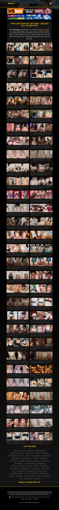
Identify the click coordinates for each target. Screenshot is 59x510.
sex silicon (37, 462)
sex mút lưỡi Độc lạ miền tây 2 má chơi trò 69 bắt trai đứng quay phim (40, 323)
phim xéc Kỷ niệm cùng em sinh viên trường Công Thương (41, 189)
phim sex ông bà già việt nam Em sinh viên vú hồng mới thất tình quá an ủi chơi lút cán (41, 403)
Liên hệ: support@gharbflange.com (29, 504)
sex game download (25, 470)
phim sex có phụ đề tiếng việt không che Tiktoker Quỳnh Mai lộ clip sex (41, 135)
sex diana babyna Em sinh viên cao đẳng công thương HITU (40, 242)
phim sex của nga (40, 465)
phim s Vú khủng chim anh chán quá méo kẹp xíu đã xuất (17, 148)
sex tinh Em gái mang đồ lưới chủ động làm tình (16, 336)
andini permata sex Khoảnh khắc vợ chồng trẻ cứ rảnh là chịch (17, 202)
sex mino (27, 457)
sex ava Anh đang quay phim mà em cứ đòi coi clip (41, 162)
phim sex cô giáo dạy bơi (17, 475)
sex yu (45, 472)
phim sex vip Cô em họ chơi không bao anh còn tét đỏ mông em (16, 377)
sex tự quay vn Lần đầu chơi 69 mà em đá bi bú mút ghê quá (16, 175)
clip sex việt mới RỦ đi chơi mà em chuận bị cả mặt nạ (40, 215)
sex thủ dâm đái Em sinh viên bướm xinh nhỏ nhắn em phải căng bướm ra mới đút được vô (41, 121)
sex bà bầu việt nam (36, 457)
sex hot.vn (36, 467)
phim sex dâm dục (18, 465)
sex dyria (38, 477)
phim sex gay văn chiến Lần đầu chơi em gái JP (41, 350)
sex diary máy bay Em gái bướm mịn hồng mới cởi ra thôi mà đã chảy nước (17, 430)
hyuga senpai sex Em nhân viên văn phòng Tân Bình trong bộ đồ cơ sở (40, 309)
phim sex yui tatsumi (26, 460)
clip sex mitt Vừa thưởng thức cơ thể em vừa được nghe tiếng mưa (17, 108)
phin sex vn (31, 452)
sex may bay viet (46, 477)
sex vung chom (13, 462)
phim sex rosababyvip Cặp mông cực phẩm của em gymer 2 (17, 269)
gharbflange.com (19, 498)
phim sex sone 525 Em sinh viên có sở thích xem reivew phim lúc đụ (40, 229)
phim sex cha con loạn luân (17, 455)
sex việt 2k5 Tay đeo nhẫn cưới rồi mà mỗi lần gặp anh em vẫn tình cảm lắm (17, 229)
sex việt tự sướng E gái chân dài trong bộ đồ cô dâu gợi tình (17, 309)
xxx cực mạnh (39, 472)
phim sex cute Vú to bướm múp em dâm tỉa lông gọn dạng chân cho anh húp (17, 296)
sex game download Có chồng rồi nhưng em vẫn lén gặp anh (16, 189)
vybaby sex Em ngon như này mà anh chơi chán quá (41, 377)
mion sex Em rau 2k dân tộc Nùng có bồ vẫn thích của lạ (41, 256)
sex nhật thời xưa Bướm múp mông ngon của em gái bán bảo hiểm (16, 81)
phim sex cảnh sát (44, 475)
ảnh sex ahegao (34, 475)
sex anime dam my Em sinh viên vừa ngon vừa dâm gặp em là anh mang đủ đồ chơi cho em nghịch (17, 242)
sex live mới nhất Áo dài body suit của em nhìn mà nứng (41, 269)
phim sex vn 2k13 (29, 455)
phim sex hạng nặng (29, 477)
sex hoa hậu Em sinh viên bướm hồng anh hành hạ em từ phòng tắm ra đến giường (17, 54)
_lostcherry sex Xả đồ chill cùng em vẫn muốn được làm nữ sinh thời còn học (41, 417)
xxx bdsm (37, 455)
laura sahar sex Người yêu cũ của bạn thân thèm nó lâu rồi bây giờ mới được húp (17, 162)
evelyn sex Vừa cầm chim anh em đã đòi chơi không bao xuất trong (41, 202)
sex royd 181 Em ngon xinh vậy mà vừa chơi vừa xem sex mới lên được (17, 323)
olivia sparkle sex (16, 460)
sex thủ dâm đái (11, 457)
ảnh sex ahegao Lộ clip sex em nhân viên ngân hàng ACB (41, 54)
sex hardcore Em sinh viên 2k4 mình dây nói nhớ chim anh (41, 390)
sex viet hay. (36, 460)
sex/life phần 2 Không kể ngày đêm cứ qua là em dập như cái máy (40, 175)
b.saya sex (11, 477)
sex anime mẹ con (46, 457)
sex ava (15, 452)
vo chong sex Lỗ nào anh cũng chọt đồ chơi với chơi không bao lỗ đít (40, 108)
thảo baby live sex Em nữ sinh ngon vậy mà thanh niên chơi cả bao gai (17, 390)
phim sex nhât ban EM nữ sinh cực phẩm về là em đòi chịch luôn (16, 444)
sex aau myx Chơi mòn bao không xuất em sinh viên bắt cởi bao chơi (40, 430)
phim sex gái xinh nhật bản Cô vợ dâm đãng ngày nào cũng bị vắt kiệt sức (17, 350)
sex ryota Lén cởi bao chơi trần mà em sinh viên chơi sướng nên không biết (41, 336)
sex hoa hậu (29, 467)
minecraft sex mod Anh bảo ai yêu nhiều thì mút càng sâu (40, 444)
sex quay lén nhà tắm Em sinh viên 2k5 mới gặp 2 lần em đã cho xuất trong (16, 135)
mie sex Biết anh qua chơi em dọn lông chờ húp (40, 68)
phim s (13, 472)
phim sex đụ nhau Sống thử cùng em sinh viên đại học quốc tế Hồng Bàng (41, 81)
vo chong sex (31, 472)
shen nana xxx (44, 455)
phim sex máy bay (28, 480)
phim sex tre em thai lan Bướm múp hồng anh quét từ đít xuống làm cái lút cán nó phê (17, 417)
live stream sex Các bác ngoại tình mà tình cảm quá (17, 283)
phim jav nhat (20, 457)
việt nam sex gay (45, 470)
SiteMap (35, 500)
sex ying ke (37, 480)
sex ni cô (26, 475)
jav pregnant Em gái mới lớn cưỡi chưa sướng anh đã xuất (41, 95)
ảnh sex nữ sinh (22, 452)
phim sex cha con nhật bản (18, 467)
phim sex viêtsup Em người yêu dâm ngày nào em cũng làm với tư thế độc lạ (17, 95)
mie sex (21, 480)
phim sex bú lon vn (21, 472)
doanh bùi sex (43, 460)
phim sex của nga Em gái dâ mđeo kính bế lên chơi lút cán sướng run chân (40, 148)
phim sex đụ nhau (14, 470)
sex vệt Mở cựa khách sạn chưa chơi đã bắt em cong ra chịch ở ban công (17, 363)
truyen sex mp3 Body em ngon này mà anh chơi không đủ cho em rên (17, 256)
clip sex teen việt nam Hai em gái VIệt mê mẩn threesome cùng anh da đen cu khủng (17, 121)
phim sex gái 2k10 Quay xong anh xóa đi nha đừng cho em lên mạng (41, 283)
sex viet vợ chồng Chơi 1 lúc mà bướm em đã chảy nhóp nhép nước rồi (41, 363)
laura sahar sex (43, 467)
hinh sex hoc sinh (45, 462)
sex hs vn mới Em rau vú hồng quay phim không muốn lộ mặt (17, 215)
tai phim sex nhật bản (40, 452)
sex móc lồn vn (19, 477)
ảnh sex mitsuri (29, 462)
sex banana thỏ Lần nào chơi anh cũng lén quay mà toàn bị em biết (40, 296)
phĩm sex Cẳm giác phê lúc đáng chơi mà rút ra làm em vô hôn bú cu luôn (17, 403)
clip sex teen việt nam (30, 465)
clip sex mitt (21, 462)
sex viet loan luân (35, 470)
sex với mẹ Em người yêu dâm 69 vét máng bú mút (17, 68)
